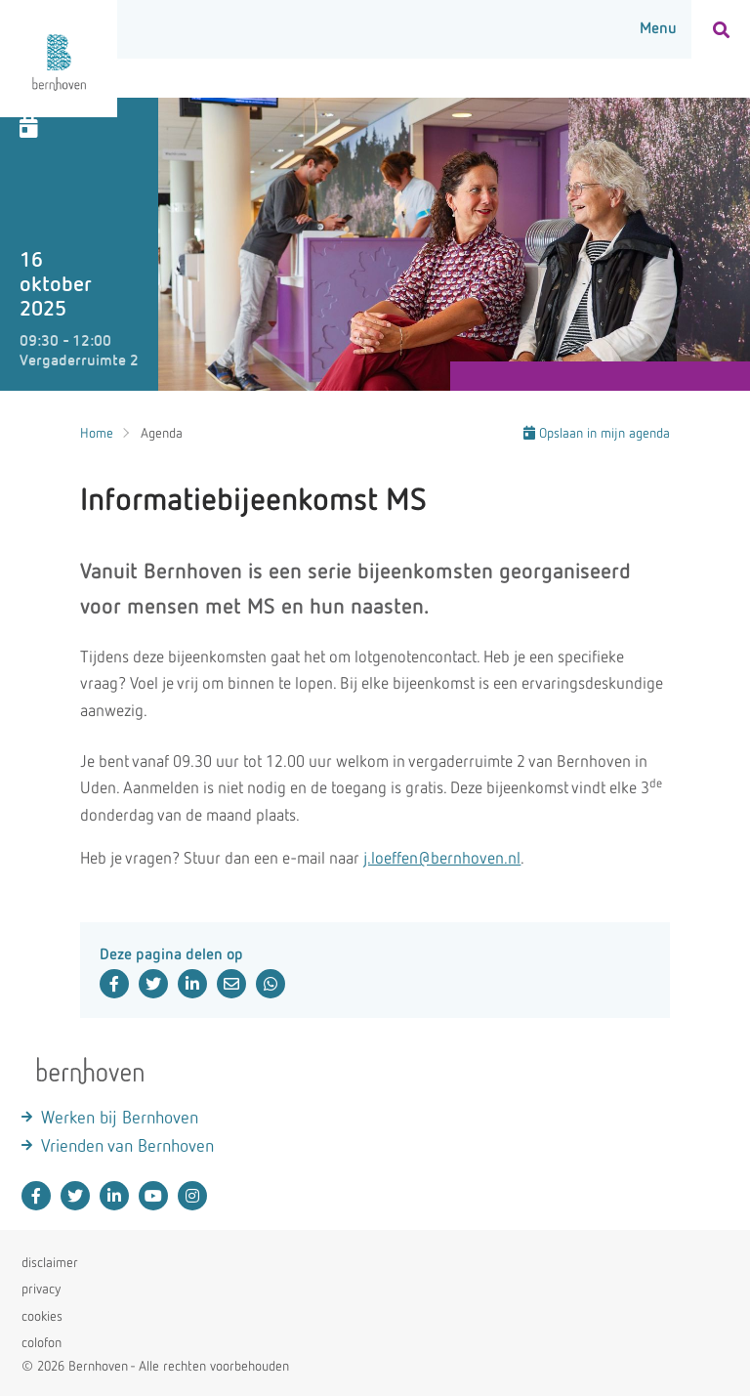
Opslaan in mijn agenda (596, 434)
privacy (41, 1289)
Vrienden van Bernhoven (127, 1147)
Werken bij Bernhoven (119, 1118)
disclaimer (49, 1263)
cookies (41, 1317)
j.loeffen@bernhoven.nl (442, 859)
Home (96, 434)
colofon (41, 1343)
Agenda (162, 434)
